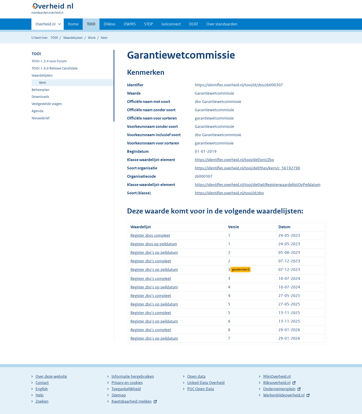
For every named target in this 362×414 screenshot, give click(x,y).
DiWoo (109, 24)
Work (92, 38)
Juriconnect (171, 24)
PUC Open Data (200, 388)
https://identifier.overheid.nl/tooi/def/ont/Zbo (234, 159)
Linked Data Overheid (206, 382)
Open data (196, 376)
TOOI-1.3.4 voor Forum (49, 61)
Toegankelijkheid (126, 388)
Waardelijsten (73, 38)
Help (40, 395)
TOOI (91, 24)
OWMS (130, 24)
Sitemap (119, 395)
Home (73, 24)
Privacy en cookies (127, 382)
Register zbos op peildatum (153, 243)
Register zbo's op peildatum (154, 252)
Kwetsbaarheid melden (132, 401)
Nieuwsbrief (41, 118)
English (42, 388)
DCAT (193, 24)
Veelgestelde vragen (47, 104)
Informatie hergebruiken (133, 376)
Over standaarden (221, 24)
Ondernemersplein (279, 388)
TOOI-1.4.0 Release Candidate (55, 68)
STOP (148, 24)
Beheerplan (40, 89)
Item (42, 82)
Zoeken (42, 401)
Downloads (40, 96)
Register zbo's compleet (150, 261)
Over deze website (51, 376)
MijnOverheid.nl (277, 376)
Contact (42, 382)
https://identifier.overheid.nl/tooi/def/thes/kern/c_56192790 (247, 168)
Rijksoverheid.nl (276, 382)
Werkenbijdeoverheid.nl (284, 395)
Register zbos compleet (150, 235)
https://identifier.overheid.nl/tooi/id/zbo (229, 192)
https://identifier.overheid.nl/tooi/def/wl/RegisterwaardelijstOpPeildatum (257, 184)
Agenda (37, 111)
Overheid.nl (45, 25)
